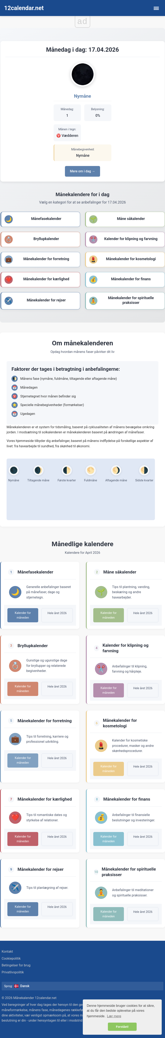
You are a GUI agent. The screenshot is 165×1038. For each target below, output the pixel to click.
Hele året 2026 (57, 613)
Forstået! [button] (122, 1026)
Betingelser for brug (16, 965)
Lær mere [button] (114, 1016)
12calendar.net (24, 8)
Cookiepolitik (11, 958)
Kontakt (7, 951)
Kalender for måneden (23, 615)
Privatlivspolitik (13, 972)
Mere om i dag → (82, 171)
